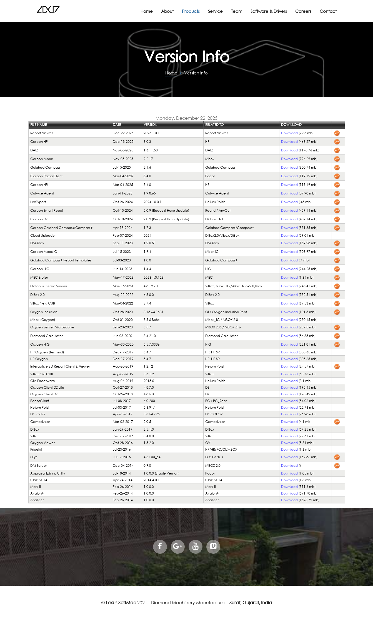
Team (236, 11)
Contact (328, 11)
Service (215, 11)
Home (147, 11)
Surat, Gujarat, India (250, 602)
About (167, 11)
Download (289, 133)
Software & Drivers (269, 11)
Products (191, 11)
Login (34, 106)
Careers (303, 11)
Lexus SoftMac (121, 602)
